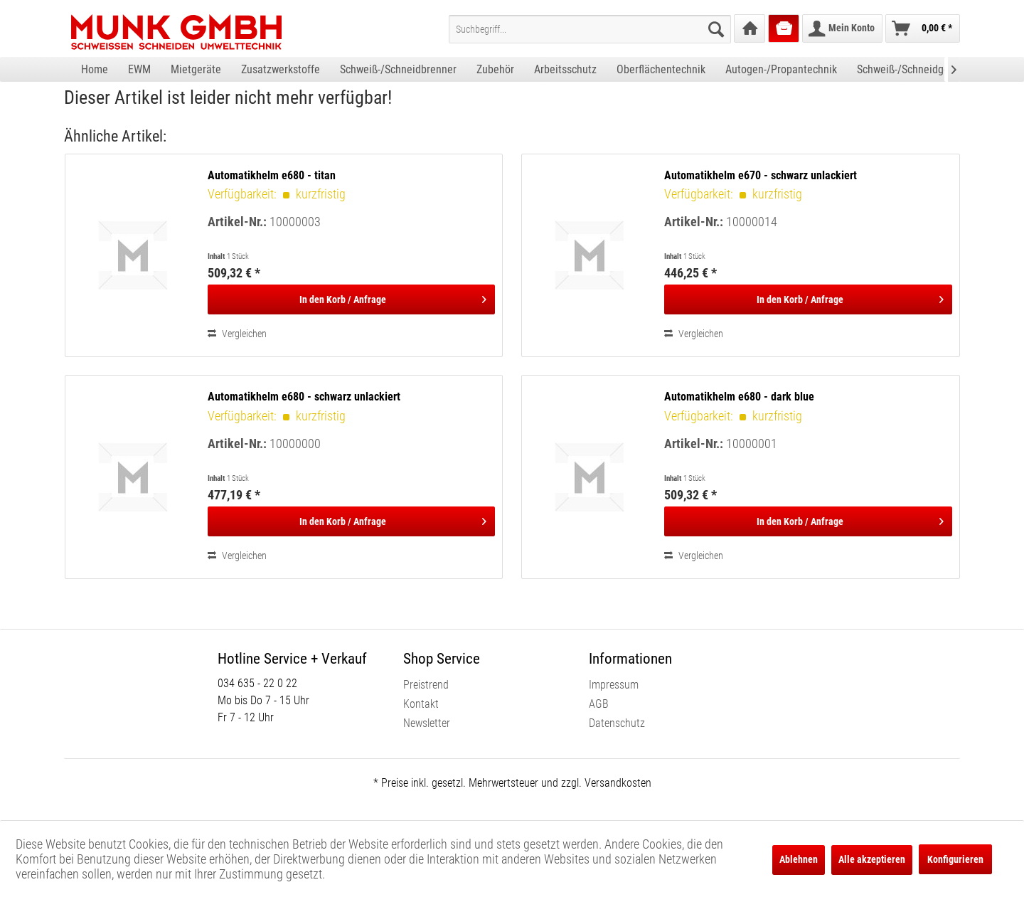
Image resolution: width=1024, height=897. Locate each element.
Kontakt (421, 704)
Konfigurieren (955, 859)
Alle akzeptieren (871, 859)
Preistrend (426, 684)
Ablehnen (798, 859)
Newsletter (426, 723)
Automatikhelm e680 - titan (272, 175)
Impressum (614, 684)
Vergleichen (237, 333)
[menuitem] (590, 29)
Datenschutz (617, 723)
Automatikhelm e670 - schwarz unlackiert (760, 175)
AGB (599, 704)
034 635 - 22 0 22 (257, 683)
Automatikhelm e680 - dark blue (739, 396)
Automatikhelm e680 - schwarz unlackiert (304, 396)
